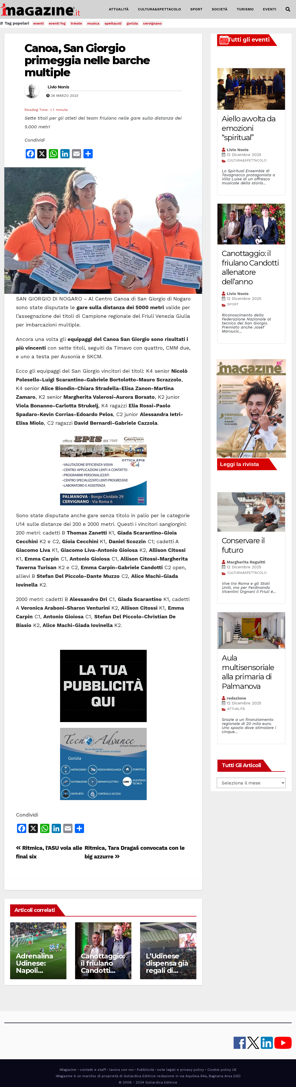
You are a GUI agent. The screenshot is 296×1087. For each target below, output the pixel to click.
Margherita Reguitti (246, 562)
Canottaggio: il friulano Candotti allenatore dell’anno (103, 970)
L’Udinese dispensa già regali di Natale (167, 967)
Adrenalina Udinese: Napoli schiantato (34, 967)
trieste (76, 23)
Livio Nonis (58, 87)
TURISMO (245, 9)
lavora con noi (121, 1070)
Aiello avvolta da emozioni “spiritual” (248, 128)
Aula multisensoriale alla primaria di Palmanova (248, 672)
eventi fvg (57, 23)
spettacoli (113, 23)
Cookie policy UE (222, 1070)
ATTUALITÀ (119, 9)
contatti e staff (93, 1070)
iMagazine (67, 1070)
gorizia (132, 23)
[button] (288, 9)
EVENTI (269, 9)
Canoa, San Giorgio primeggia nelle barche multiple (87, 60)
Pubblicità (145, 1070)
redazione (236, 698)
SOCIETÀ (219, 9)
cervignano (152, 23)
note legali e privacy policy (180, 1070)
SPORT (196, 9)
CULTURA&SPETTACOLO (159, 9)
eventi (38, 23)
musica (93, 23)
